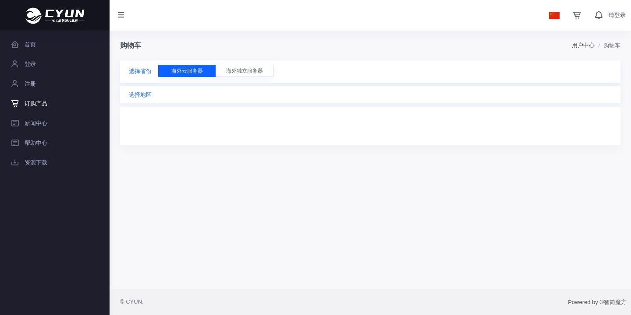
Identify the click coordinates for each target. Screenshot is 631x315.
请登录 (617, 15)
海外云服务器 (187, 71)
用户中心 (583, 45)
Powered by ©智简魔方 (597, 302)
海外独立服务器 (244, 71)
